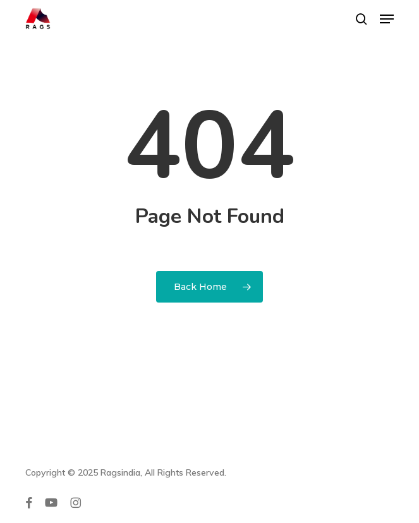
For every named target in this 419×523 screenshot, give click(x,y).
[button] (387, 19)
